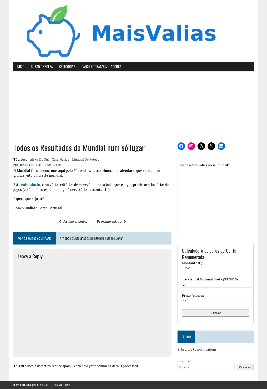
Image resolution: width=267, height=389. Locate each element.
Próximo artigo (111, 221)
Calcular (215, 312)
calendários (60, 159)
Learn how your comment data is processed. (105, 366)
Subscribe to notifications (197, 349)
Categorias (67, 66)
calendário (30, 184)
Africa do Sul (39, 159)
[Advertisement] (133, 107)
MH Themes (65, 385)
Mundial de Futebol (86, 159)
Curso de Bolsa (42, 66)
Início (20, 66)
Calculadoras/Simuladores (101, 66)
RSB (38, 164)
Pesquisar (185, 361)
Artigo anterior (73, 221)
